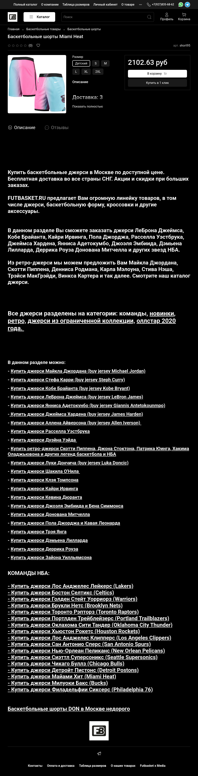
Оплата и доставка (60, 766)
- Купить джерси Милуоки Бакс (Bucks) (58, 683)
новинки (162, 313)
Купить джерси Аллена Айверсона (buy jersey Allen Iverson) (76, 423)
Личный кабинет (105, 4)
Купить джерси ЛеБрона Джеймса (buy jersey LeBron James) (77, 397)
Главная (13, 29)
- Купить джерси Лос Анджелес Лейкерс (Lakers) (70, 586)
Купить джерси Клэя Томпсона (44, 480)
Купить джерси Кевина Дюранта (46, 497)
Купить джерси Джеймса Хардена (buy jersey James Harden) (76, 414)
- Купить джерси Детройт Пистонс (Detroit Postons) (73, 670)
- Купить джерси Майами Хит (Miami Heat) (62, 676)
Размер (77, 57)
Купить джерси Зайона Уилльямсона (51, 557)
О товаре (127, 4)
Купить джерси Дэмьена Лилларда (49, 540)
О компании (50, 4)
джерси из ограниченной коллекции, (81, 320)
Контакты (35, 766)
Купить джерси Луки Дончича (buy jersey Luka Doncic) (70, 463)
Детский (81, 63)
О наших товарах (123, 766)
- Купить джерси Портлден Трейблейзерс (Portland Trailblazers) (88, 618)
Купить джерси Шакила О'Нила (45, 471)
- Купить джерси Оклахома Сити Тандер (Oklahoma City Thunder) (90, 625)
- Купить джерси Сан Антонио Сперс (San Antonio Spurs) (79, 644)
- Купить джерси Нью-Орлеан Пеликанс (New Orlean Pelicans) (86, 651)
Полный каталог (25, 4)
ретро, (17, 320)
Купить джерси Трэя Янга (38, 531)
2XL (98, 71)
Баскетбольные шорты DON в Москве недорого (69, 709)
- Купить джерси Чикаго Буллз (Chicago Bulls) (66, 663)
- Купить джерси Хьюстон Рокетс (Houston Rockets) (74, 631)
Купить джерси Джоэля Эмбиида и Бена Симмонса (67, 506)
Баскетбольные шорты (84, 29)
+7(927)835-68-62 (160, 5)
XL (86, 71)
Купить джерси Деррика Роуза (44, 549)
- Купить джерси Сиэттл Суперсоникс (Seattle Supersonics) (83, 657)
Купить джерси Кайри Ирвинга (44, 488)
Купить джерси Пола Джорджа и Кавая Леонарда (65, 523)
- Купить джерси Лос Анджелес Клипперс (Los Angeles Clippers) (89, 638)
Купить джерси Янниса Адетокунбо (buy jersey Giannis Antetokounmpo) (88, 405)
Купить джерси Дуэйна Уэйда (44, 440)
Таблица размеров (75, 4)
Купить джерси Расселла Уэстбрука (50, 431)
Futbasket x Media (153, 766)
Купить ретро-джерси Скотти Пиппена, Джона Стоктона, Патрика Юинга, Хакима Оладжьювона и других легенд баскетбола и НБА (98, 451)
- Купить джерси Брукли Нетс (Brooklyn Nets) (65, 605)
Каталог (39, 17)
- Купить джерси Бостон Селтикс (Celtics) (61, 592)
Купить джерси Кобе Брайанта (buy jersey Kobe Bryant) (70, 388)
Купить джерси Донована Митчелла (50, 514)
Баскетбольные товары (43, 29)
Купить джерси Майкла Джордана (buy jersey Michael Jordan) (78, 371)
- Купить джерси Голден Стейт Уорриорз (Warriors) (72, 599)
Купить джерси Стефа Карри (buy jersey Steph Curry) (68, 379)
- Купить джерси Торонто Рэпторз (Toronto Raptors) (73, 612)
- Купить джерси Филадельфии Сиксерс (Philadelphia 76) (80, 689)
